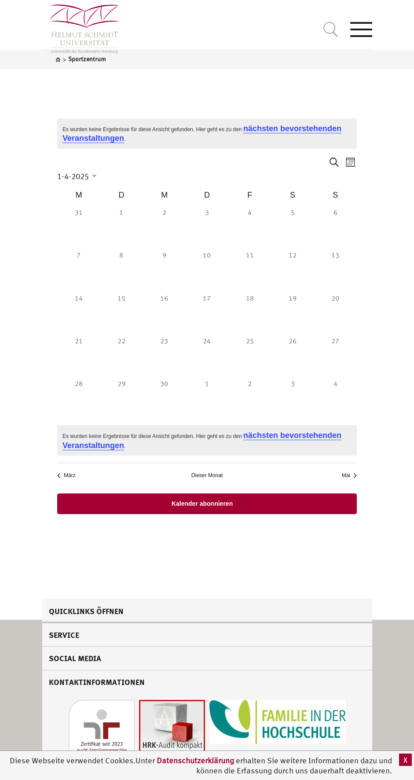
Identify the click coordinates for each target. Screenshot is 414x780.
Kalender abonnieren (202, 503)
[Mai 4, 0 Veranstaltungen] (335, 399)
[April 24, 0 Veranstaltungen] (207, 356)
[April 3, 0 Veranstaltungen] (207, 228)
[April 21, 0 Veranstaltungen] (78, 356)
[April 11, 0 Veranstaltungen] (249, 271)
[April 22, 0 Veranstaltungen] (121, 356)
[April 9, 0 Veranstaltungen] (164, 271)
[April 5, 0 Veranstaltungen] (292, 228)
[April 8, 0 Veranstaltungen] (121, 271)
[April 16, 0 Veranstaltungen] (164, 314)
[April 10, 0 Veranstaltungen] (207, 271)
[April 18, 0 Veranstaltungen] (249, 314)
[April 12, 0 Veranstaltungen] (292, 271)
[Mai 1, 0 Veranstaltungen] (207, 399)
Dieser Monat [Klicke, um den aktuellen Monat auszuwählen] (207, 475)
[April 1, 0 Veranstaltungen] (121, 228)
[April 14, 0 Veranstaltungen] (78, 314)
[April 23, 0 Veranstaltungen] (164, 356)
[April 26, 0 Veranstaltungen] (292, 356)
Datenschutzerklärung (195, 760)
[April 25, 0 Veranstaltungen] (249, 356)
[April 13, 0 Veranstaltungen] (335, 271)
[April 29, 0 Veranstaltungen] (121, 399)
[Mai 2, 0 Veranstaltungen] (249, 399)
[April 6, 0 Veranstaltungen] (335, 228)
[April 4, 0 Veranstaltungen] (249, 228)
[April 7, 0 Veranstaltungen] (78, 271)
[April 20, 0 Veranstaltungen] (335, 314)
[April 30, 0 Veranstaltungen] (164, 399)
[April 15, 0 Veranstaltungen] (121, 314)
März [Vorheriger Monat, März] (66, 475)
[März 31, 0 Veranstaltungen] (78, 228)
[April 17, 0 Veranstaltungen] (207, 314)
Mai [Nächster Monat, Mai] (349, 475)
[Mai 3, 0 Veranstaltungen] (292, 399)
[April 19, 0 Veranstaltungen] (292, 314)
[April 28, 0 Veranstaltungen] (78, 399)
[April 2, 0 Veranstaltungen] (164, 228)
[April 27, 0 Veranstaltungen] (335, 356)
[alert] (207, 133)
